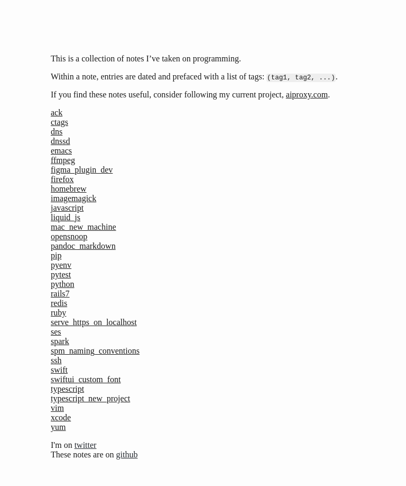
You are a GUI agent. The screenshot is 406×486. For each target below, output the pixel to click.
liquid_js (65, 217)
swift (59, 369)
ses (56, 331)
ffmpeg (63, 160)
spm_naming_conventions (95, 350)
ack (56, 112)
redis (59, 303)
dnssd (60, 141)
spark (60, 341)
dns (56, 131)
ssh (56, 360)
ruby (58, 312)
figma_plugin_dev (82, 169)
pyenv (61, 264)
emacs (61, 150)
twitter (86, 444)
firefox (62, 179)
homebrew (69, 188)
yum (58, 426)
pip (56, 255)
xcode (61, 417)
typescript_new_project (90, 398)
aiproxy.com (307, 94)
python (62, 284)
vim (57, 407)
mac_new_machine (83, 226)
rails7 (60, 293)
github (127, 454)
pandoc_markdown (83, 245)
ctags (59, 122)
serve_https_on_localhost (94, 322)
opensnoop (69, 236)
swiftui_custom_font (86, 379)
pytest (61, 274)
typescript (67, 388)
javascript (67, 207)
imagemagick (73, 198)
